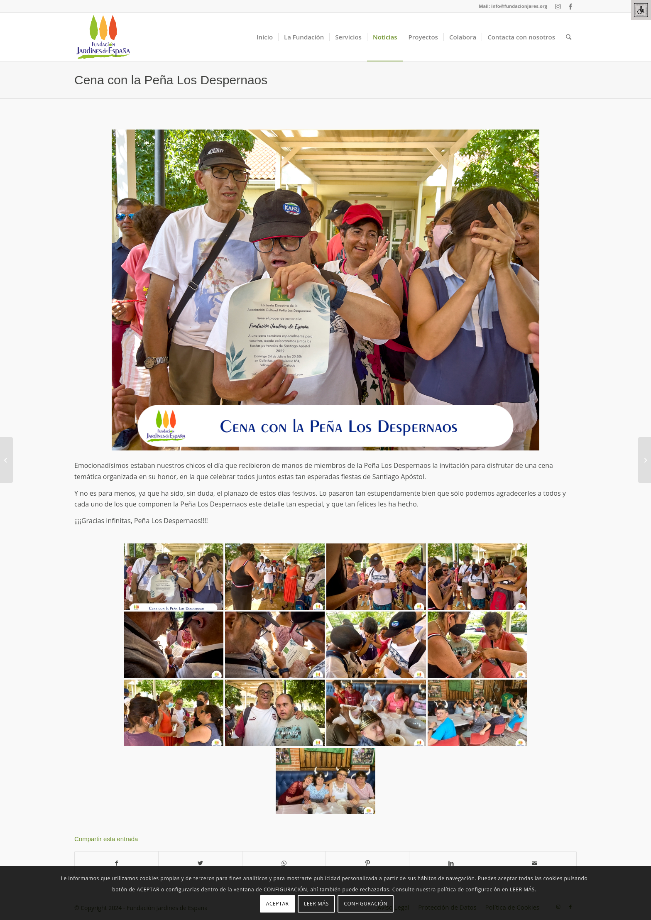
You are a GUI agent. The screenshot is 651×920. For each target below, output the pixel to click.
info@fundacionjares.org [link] (519, 6)
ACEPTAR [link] (277, 903)
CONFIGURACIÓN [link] (365, 903)
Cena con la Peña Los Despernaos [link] (170, 80)
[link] (641, 10)
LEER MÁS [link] (316, 903)
